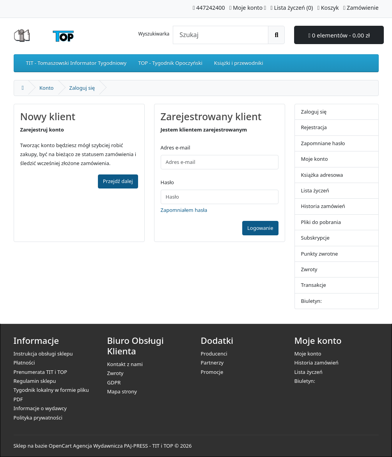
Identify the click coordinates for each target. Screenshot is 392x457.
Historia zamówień (323, 206)
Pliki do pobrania (321, 222)
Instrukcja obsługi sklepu (43, 353)
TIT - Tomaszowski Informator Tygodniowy (76, 62)
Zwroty (309, 269)
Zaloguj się (82, 87)
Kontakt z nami (125, 364)
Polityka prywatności (38, 417)
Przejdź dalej (118, 181)
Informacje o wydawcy (40, 408)
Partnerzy (212, 362)
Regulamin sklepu (35, 380)
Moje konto (314, 158)
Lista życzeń (315, 190)
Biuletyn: (311, 300)
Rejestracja (314, 127)
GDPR (114, 382)
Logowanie (260, 227)
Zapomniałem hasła (184, 209)
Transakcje (313, 284)
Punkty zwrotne (319, 253)
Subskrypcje (315, 237)
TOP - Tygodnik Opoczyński (170, 62)
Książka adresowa (322, 174)
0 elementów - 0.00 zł (339, 35)
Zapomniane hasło (323, 143)
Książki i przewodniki (238, 62)
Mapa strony (122, 391)
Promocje (212, 371)
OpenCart (60, 445)
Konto (46, 87)
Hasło (167, 182)
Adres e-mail (175, 147)
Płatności (24, 362)
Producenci (214, 353)
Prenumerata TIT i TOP (40, 371)
